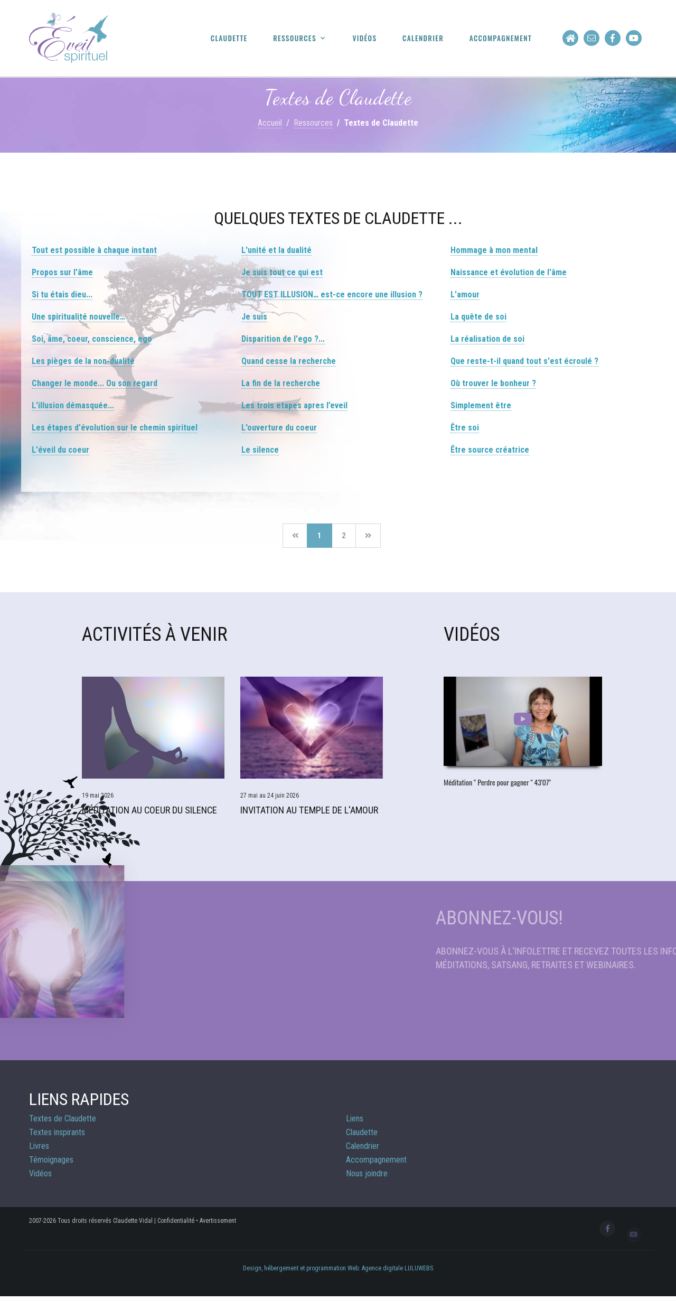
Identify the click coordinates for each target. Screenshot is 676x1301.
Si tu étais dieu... (62, 294)
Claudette (248, 38)
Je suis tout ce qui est (282, 272)
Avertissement (218, 1224)
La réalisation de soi (487, 339)
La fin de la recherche (280, 383)
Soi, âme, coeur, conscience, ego (92, 339)
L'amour (465, 294)
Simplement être (480, 405)
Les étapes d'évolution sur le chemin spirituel (115, 428)
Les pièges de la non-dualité (83, 361)
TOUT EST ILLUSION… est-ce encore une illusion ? (331, 294)
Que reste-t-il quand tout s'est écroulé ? (524, 361)
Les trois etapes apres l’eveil (294, 405)
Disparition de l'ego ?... (283, 339)
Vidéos (376, 38)
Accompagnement (504, 38)
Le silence (260, 450)
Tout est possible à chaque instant (94, 250)
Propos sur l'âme (62, 272)
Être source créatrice (489, 450)
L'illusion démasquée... (73, 405)
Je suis (254, 317)
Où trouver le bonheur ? (493, 383)
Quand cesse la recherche (288, 361)
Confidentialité (175, 1224)
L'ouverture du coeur (279, 428)
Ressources (309, 38)
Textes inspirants (57, 1135)
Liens (354, 1122)
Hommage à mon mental (494, 250)
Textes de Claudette (62, 1122)
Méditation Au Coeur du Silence (149, 813)
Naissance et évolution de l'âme (508, 272)
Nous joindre (367, 1177)
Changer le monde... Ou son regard (94, 383)
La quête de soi (478, 317)
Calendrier (431, 38)
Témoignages (51, 1163)
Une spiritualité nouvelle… (78, 317)
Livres (39, 1149)
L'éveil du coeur (60, 450)
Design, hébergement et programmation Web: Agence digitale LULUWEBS (338, 1271)
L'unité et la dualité (276, 250)
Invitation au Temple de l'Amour (308, 813)
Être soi (464, 428)
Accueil (270, 123)
